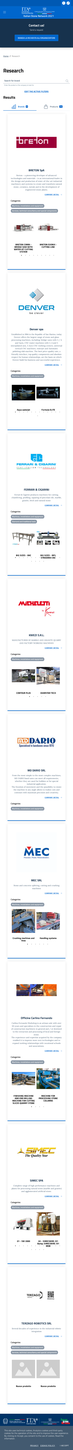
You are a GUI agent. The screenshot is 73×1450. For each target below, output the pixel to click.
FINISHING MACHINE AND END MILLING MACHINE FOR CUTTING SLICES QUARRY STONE (23, 1099)
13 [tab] (37, 415)
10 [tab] (51, 412)
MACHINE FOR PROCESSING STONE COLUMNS (48, 1098)
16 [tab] (43, 561)
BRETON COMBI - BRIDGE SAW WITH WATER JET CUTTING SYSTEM (23, 248)
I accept (64, 1446)
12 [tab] (59, 412)
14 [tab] (35, 561)
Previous (8, 233)
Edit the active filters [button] (36, 91)
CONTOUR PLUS (23, 693)
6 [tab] (41, 255)
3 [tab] (29, 255)
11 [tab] (55, 412)
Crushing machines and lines (23, 939)
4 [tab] (33, 255)
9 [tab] (53, 255)
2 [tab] (25, 255)
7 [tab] (45, 255)
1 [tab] (21, 255)
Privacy (34, 1446)
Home (6, 56)
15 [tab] (39, 561)
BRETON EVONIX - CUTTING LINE (48, 246)
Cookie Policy (47, 1446)
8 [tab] (49, 255)
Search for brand (12, 80)
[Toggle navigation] (4, 12)
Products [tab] (53, 106)
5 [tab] (37, 255)
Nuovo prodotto (23, 1386)
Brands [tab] (20, 106)
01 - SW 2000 (23, 1241)
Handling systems (48, 938)
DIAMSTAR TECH (48, 693)
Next (64, 233)
